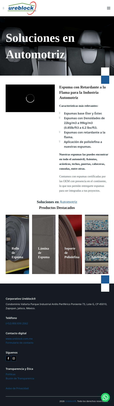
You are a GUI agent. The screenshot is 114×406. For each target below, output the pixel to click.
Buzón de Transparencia (20, 378)
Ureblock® (70, 401)
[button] (108, 8)
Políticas (10, 374)
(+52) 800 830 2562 (17, 323)
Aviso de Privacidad (17, 388)
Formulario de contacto (19, 342)
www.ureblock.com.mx (19, 338)
